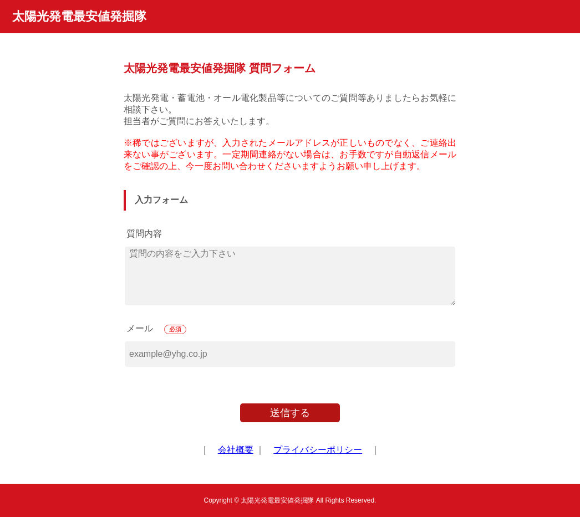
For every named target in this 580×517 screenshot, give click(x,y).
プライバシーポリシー (317, 449)
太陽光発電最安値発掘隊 (79, 16)
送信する (290, 412)
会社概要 (235, 449)
